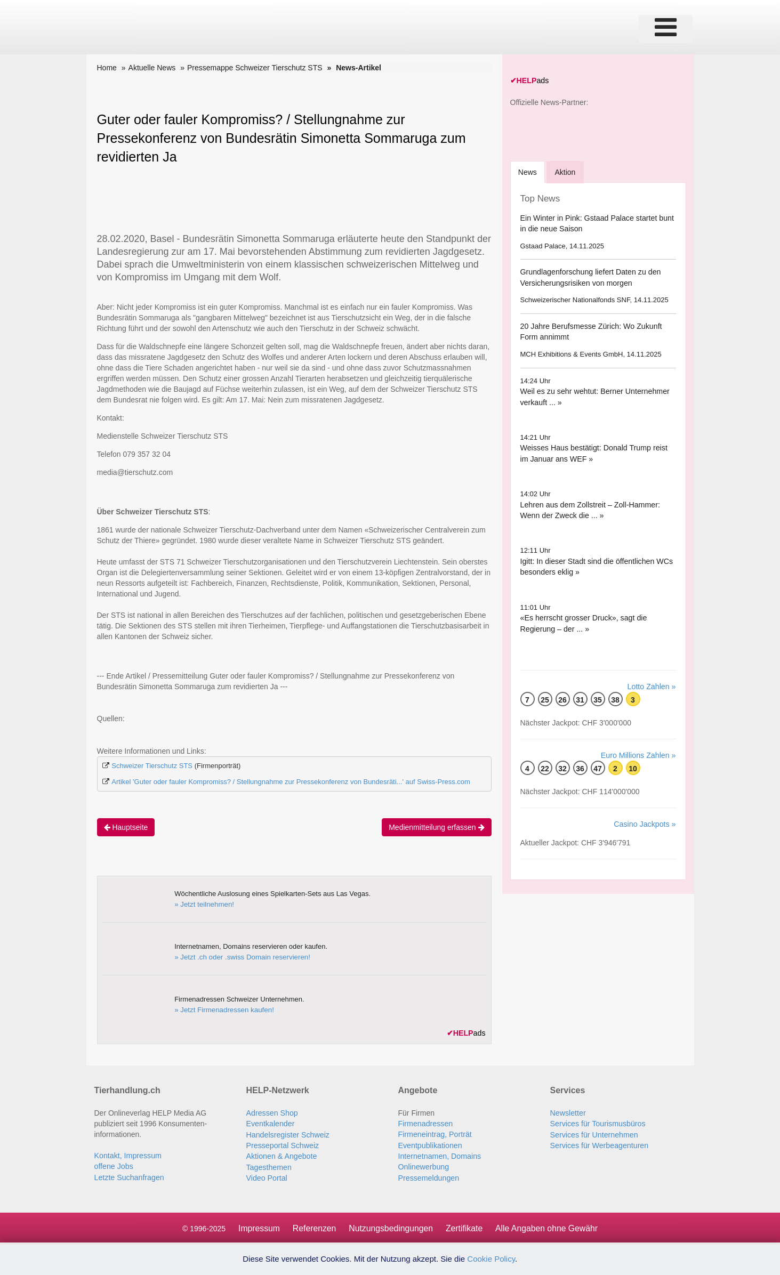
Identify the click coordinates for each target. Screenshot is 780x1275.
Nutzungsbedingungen (390, 1226)
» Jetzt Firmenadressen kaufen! (222, 1009)
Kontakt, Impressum (127, 1155)
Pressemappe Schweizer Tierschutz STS (255, 67)
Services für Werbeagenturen (598, 1144)
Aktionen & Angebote (281, 1155)
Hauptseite (126, 826)
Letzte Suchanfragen (128, 1176)
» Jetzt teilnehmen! (203, 904)
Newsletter (567, 1112)
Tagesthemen (268, 1165)
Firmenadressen (425, 1123)
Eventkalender (270, 1123)
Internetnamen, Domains (439, 1155)
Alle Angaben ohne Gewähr (548, 1226)
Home (107, 67)
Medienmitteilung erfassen (436, 826)
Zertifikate (464, 1226)
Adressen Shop (271, 1112)
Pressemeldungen (428, 1176)
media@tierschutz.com (135, 472)
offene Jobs (113, 1165)
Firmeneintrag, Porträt (434, 1133)
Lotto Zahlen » (652, 686)
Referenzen (313, 1226)
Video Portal (266, 1176)
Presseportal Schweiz (282, 1144)
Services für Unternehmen (593, 1133)
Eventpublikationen (429, 1144)
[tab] (528, 171)
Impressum (257, 1226)
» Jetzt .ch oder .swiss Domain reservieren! (240, 957)
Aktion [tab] (566, 171)
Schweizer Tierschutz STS (151, 766)
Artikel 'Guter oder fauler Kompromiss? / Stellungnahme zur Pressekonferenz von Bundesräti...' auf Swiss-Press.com (290, 782)
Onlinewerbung (423, 1165)
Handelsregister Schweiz (287, 1133)
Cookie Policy (491, 1258)
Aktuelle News (152, 67)
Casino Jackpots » (645, 823)
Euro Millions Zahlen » (639, 755)
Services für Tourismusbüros (597, 1123)
